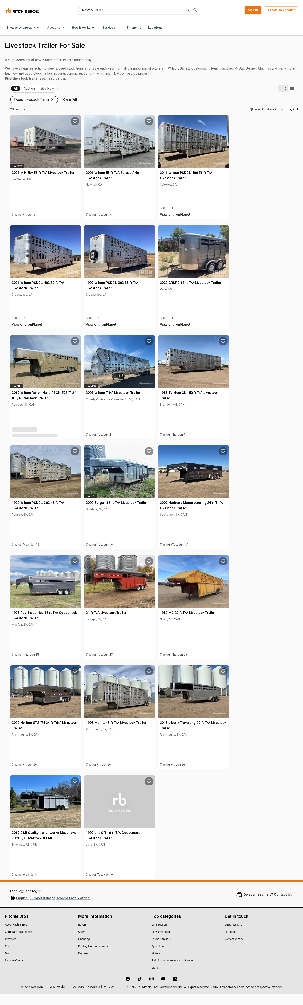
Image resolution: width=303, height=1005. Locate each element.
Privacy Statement (32, 997)
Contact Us (283, 905)
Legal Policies (57, 997)
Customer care (233, 935)
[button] (261, 99)
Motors (156, 964)
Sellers (82, 942)
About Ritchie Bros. (16, 935)
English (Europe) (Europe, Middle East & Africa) (53, 908)
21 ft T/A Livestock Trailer (178, 622)
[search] (69, 331)
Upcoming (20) (22, 99)
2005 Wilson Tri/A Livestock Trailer (185, 402)
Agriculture (158, 957)
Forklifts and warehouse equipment (173, 971)
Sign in (253, 10)
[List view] (293, 99)
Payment (83, 964)
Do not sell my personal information (94, 997)
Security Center (14, 971)
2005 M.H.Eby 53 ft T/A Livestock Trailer (117, 182)
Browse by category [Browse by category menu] (24, 27)
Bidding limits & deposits (93, 957)
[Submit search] (195, 10)
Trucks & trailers (161, 949)
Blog (8, 964)
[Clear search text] (188, 10)
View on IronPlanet (246, 225)
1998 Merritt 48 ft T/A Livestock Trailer (188, 732)
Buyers (82, 935)
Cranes (156, 978)
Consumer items (161, 942)
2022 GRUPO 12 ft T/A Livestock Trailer (261, 292)
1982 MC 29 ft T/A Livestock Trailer (258, 622)
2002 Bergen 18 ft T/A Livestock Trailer (188, 512)
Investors (10, 949)
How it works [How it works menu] (84, 27)
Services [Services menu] (111, 27)
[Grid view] (283, 99)
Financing (134, 27)
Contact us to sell (235, 949)
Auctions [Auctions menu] (56, 27)
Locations (155, 27)
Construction (159, 935)
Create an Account (281, 10)
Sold (56, 99)
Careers (9, 957)
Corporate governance (18, 942)
